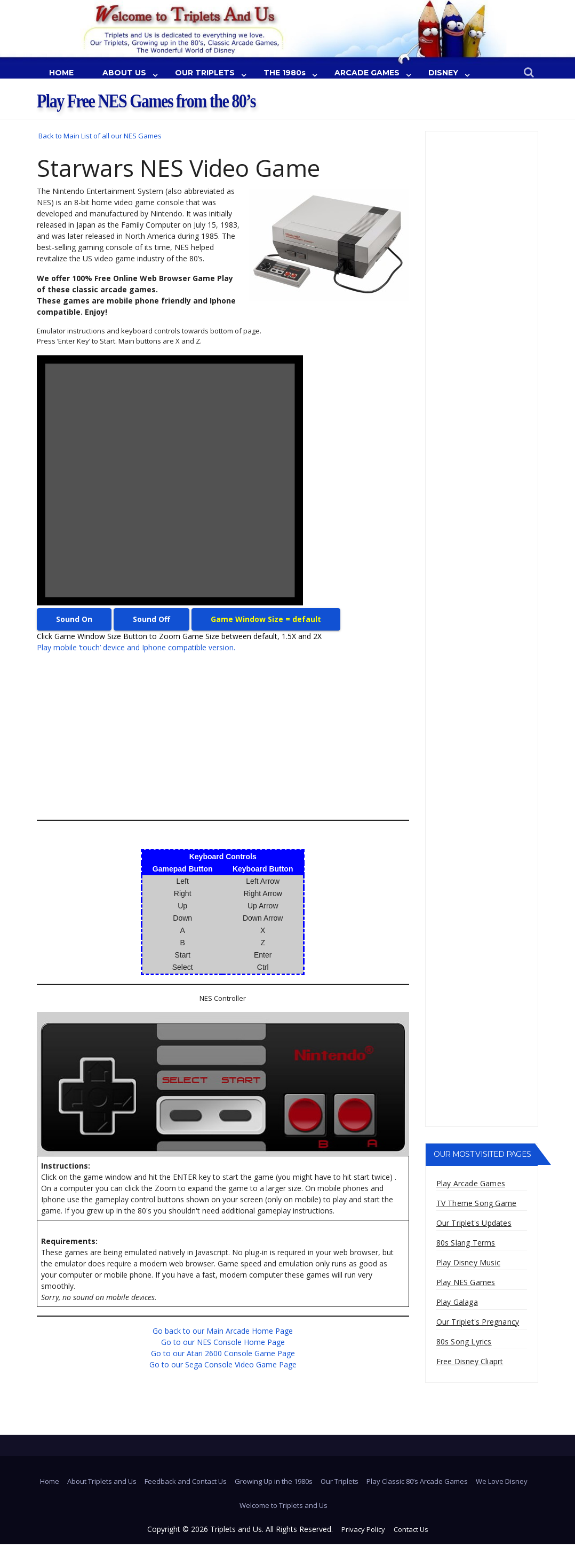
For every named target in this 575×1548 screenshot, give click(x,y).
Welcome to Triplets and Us (283, 1505)
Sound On (74, 619)
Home (49, 1481)
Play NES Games (466, 1282)
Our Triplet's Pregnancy (478, 1322)
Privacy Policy (363, 1529)
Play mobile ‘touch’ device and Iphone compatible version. (136, 647)
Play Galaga (457, 1302)
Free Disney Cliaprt (470, 1361)
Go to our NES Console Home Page (223, 1342)
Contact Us (411, 1529)
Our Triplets (339, 1481)
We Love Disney (502, 1481)
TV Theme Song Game (476, 1203)
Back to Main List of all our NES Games (100, 136)
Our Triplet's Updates (474, 1223)
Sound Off (151, 619)
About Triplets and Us (102, 1481)
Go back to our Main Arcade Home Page (223, 1331)
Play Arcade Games (470, 1183)
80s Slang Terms (466, 1243)
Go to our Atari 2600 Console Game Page (223, 1353)
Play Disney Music (468, 1262)
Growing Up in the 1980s (274, 1481)
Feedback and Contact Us (186, 1481)
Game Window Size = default (266, 619)
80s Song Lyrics (464, 1341)
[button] (529, 73)
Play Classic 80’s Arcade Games (417, 1481)
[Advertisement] (213, 736)
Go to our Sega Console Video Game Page (223, 1364)
